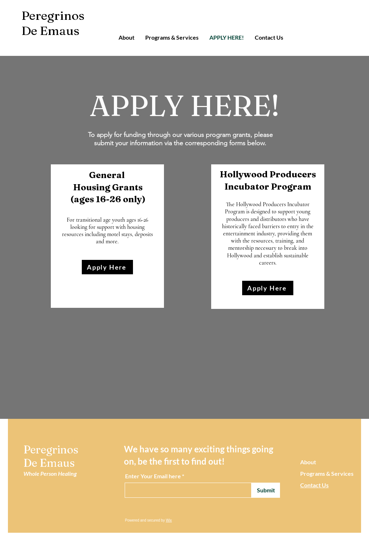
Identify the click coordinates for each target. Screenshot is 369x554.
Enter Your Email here (153, 476)
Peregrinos (53, 15)
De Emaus (50, 30)
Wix (169, 520)
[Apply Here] (107, 267)
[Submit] (266, 490)
